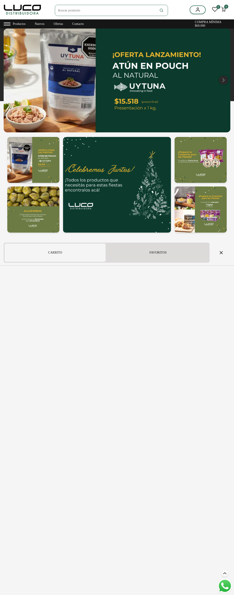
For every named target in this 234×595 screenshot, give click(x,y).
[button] (223, 80)
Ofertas (58, 24)
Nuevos (40, 24)
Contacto (78, 24)
